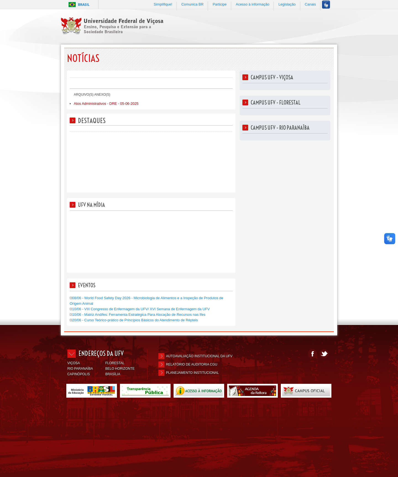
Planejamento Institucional (192, 373)
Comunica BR (192, 4)
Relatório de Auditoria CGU (192, 364)
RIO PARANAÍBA (80, 369)
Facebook (312, 353)
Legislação (286, 4)
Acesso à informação (252, 4)
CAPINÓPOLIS (78, 374)
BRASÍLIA (112, 374)
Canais (310, 4)
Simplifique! (163, 4)
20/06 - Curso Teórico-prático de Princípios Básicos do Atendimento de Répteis (134, 320)
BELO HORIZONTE (120, 369)
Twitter (324, 353)
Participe (220, 4)
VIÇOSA (73, 363)
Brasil (84, 4)
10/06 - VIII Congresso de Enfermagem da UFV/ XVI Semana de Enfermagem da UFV (140, 309)
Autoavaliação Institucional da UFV (199, 356)
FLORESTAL (114, 363)
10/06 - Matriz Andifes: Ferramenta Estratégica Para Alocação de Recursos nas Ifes (137, 314)
